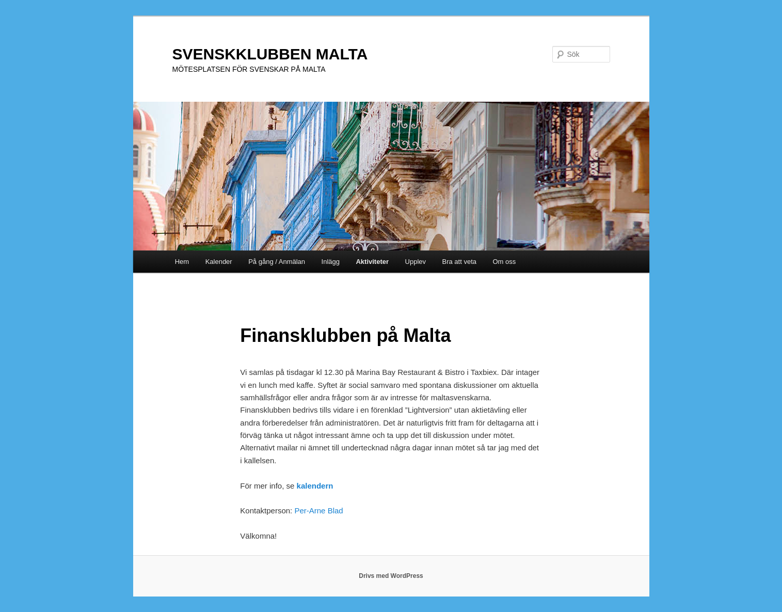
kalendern (315, 485)
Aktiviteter (372, 261)
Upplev (415, 261)
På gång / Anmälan (276, 261)
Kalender (218, 261)
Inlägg (331, 261)
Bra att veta (459, 261)
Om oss (504, 261)
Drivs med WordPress (391, 575)
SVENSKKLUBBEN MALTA (270, 53)
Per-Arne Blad (318, 510)
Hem (182, 261)
